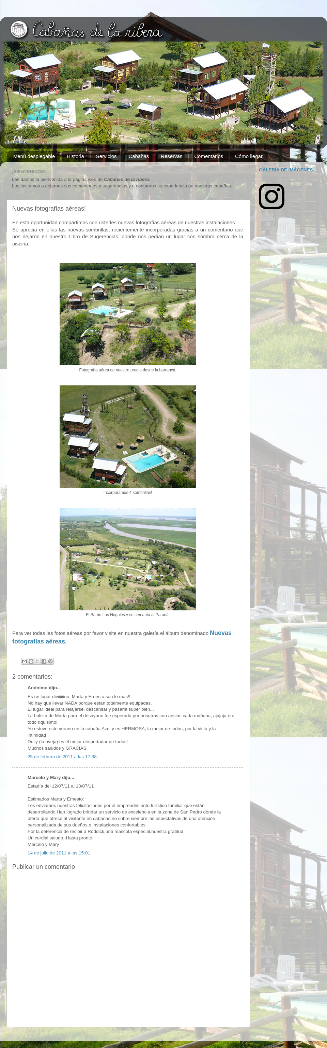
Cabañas (138, 156)
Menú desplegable (34, 156)
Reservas (171, 156)
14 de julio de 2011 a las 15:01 (59, 852)
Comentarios (208, 156)
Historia (75, 156)
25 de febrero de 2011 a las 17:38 (62, 756)
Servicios (106, 156)
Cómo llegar (249, 156)
